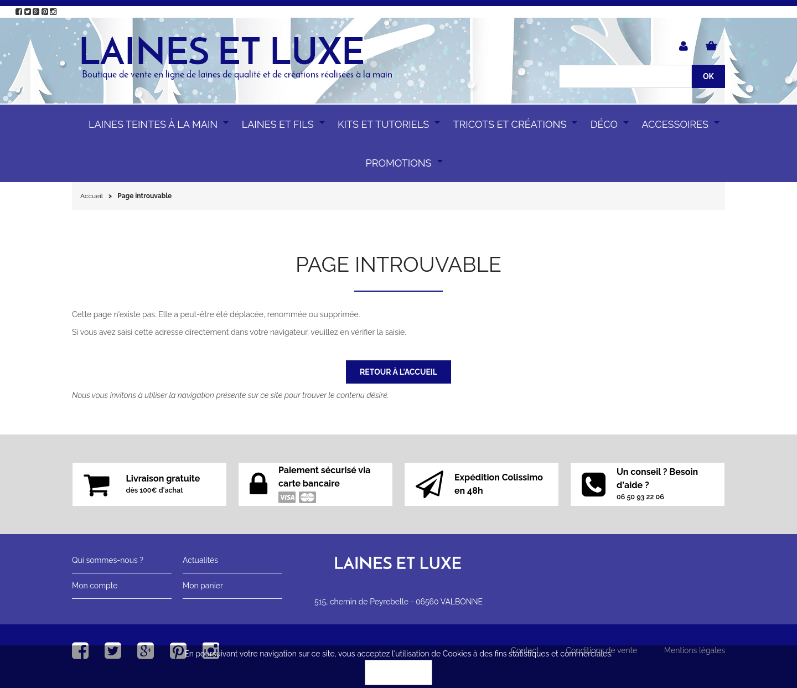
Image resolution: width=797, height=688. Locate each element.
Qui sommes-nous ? (107, 560)
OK (398, 672)
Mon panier (203, 585)
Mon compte (94, 585)
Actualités (200, 560)
